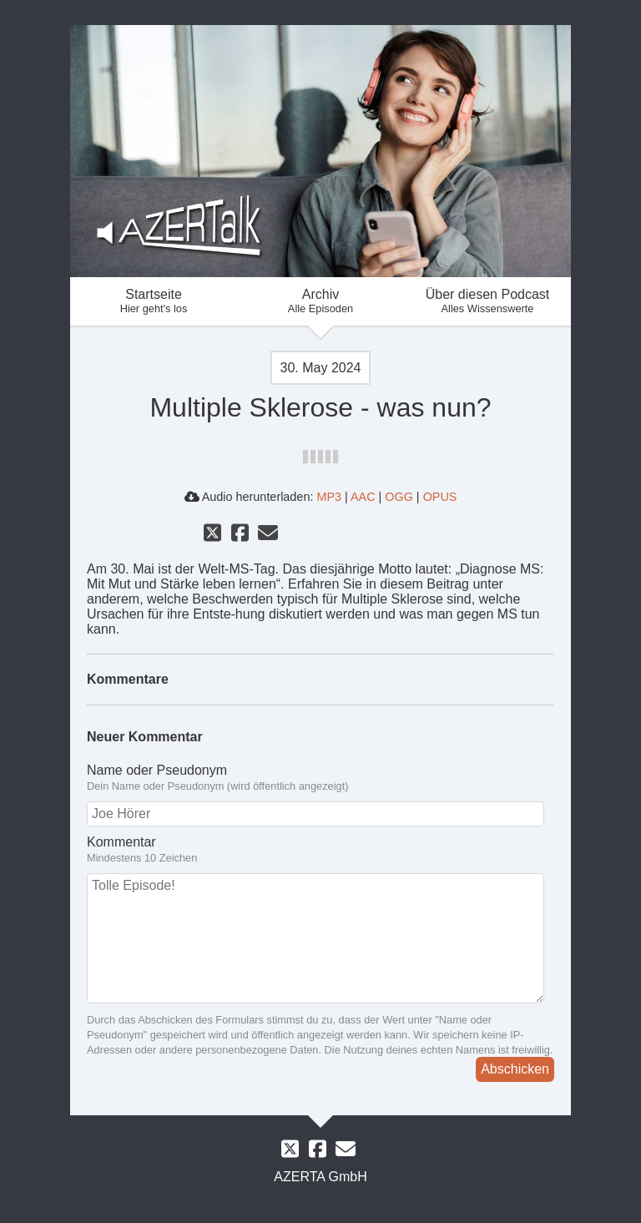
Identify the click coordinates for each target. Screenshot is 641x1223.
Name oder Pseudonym (157, 770)
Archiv (320, 301)
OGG (399, 496)
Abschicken (515, 1069)
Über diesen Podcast (487, 301)
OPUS (440, 496)
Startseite (153, 301)
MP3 (328, 496)
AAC (363, 496)
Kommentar (121, 842)
